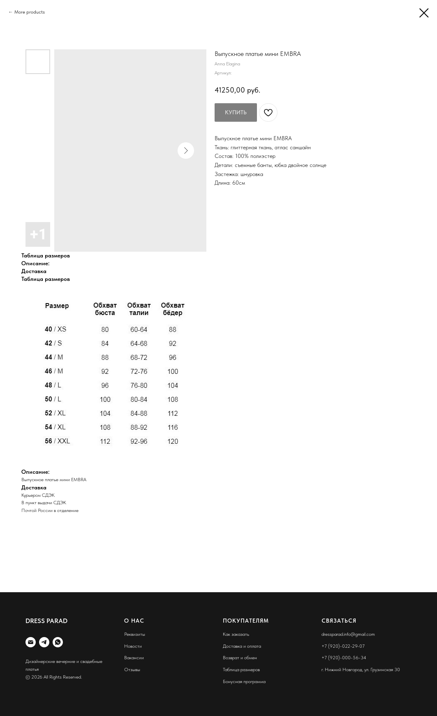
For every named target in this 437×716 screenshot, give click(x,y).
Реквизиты (134, 634)
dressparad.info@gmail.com (348, 634)
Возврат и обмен (240, 657)
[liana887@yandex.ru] (30, 642)
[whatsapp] (58, 642)
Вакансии (134, 657)
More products (29, 12)
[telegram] (44, 642)
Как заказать (236, 634)
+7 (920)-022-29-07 (343, 646)
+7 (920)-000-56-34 (343, 657)
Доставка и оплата (242, 646)
